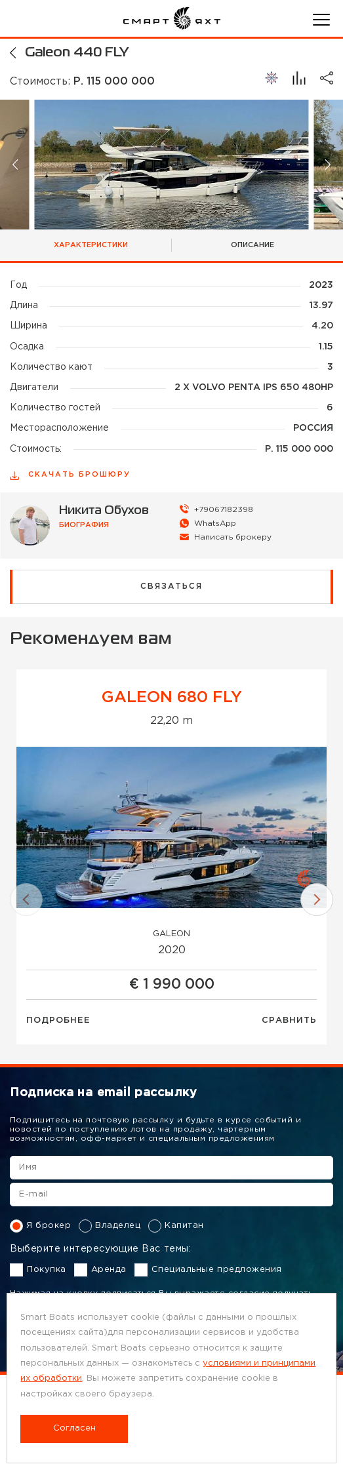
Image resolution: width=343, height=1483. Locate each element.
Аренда (100, 1269)
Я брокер (40, 1226)
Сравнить (289, 1020)
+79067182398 (223, 509)
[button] (16, 164)
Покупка (38, 1269)
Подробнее (58, 1020)
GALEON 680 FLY (172, 697)
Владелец (109, 1226)
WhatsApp (215, 523)
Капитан (176, 1226)
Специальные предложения (208, 1269)
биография (84, 525)
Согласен (74, 1428)
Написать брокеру (233, 537)
